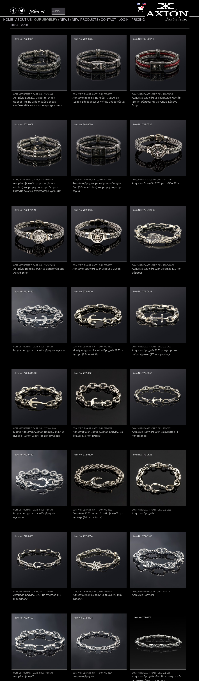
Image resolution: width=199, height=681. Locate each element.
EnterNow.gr (138, 673)
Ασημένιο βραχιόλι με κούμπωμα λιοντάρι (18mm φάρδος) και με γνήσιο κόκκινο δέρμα (156, 101)
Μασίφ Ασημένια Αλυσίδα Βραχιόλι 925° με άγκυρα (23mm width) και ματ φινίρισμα (38, 408)
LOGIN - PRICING (139, 19)
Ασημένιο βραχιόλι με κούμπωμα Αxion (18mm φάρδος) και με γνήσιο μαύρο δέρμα (99, 99)
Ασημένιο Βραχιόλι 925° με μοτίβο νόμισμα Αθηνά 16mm (38, 258)
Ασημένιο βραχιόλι (143, 481)
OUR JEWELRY (53, 19)
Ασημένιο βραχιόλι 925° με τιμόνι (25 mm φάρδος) (97, 559)
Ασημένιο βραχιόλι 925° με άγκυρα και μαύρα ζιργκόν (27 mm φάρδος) (155, 333)
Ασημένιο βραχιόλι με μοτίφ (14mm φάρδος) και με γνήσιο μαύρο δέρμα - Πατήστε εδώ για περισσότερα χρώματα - (37, 101)
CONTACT (116, 19)
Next (109, 651)
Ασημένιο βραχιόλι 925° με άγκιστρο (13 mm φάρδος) (37, 559)
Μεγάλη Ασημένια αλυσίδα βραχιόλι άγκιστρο (34, 483)
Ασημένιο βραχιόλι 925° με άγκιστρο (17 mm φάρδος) (156, 408)
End (117, 651)
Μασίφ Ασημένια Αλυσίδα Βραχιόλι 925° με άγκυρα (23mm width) (98, 333)
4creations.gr (74, 673)
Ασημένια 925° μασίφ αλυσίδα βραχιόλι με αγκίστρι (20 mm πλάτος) (98, 483)
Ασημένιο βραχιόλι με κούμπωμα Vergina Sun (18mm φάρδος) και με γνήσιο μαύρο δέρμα (97, 180)
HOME (16, 19)
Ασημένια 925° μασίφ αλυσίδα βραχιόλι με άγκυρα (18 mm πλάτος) (98, 408)
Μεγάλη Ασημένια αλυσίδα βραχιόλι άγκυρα (39, 331)
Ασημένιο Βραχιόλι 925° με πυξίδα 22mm (156, 176)
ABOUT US (31, 19)
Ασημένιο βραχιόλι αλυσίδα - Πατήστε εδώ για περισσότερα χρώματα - (157, 634)
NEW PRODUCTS (92, 19)
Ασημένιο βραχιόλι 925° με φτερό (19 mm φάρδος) (156, 258)
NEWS (72, 19)
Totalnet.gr (98, 673)
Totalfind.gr (121, 673)
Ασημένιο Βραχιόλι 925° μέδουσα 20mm (97, 256)
